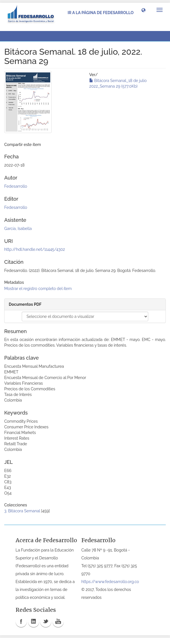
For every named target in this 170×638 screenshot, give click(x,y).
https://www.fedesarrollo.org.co (110, 581)
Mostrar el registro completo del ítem (38, 288)
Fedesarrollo (15, 186)
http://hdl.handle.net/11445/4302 (34, 249)
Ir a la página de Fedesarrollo (100, 12)
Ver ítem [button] (17, 36)
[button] (143, 10)
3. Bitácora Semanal (22, 511)
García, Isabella (18, 228)
